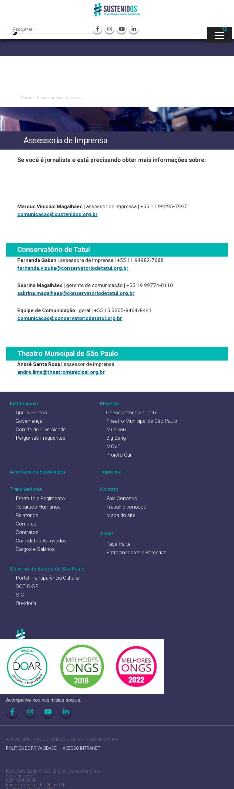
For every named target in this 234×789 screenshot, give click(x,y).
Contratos (27, 532)
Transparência (26, 489)
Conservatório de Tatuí (131, 412)
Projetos (110, 403)
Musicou (116, 429)
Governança (29, 421)
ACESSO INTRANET (81, 748)
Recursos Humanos (38, 507)
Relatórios (27, 515)
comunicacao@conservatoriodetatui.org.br (69, 318)
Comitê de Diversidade (41, 429)
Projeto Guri (119, 455)
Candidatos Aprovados (41, 541)
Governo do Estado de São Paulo (47, 569)
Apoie (106, 533)
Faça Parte (118, 544)
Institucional (24, 403)
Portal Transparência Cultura (47, 578)
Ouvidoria (26, 603)
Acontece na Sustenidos (37, 472)
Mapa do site (120, 515)
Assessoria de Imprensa (60, 97)
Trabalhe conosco (126, 507)
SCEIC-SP (27, 586)
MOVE (113, 446)
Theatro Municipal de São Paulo (141, 421)
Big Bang (116, 438)
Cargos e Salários (35, 549)
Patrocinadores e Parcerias (136, 552)
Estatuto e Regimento (40, 498)
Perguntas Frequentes (40, 438)
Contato (109, 489)
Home (26, 97)
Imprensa (111, 472)
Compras (26, 524)
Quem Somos (31, 412)
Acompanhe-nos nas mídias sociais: (43, 700)
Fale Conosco (121, 498)
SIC (20, 595)
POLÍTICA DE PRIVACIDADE (31, 748)
